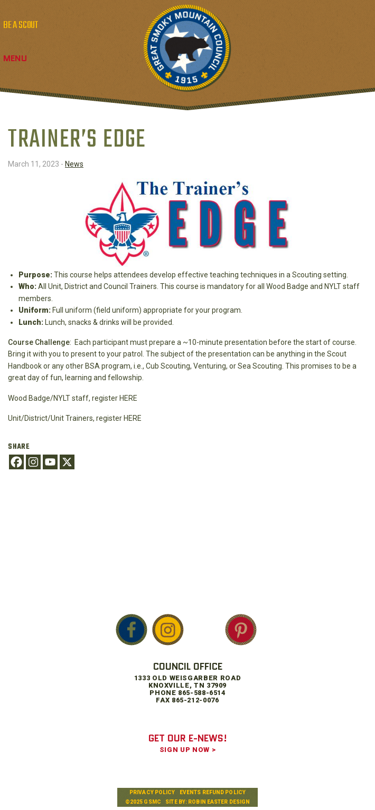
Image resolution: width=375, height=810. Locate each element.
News (74, 164)
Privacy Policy (152, 792)
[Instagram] (33, 462)
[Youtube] (50, 462)
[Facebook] (16, 462)
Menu (15, 58)
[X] (67, 462)
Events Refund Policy (213, 792)
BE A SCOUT (20, 25)
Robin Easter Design (219, 802)
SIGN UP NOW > (187, 750)
